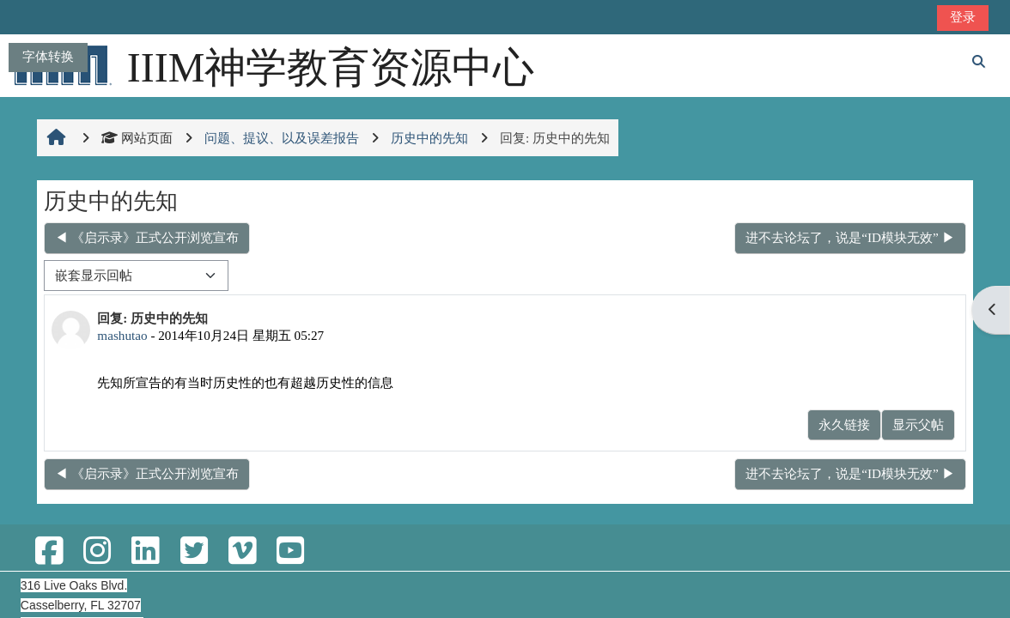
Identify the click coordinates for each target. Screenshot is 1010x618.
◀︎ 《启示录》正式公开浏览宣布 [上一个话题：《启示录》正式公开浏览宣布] (147, 237)
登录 (963, 16)
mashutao (122, 335)
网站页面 (137, 137)
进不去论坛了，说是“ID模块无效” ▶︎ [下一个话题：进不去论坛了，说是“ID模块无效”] (849, 237)
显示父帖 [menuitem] (918, 424)
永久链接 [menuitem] (844, 424)
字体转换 (48, 56)
